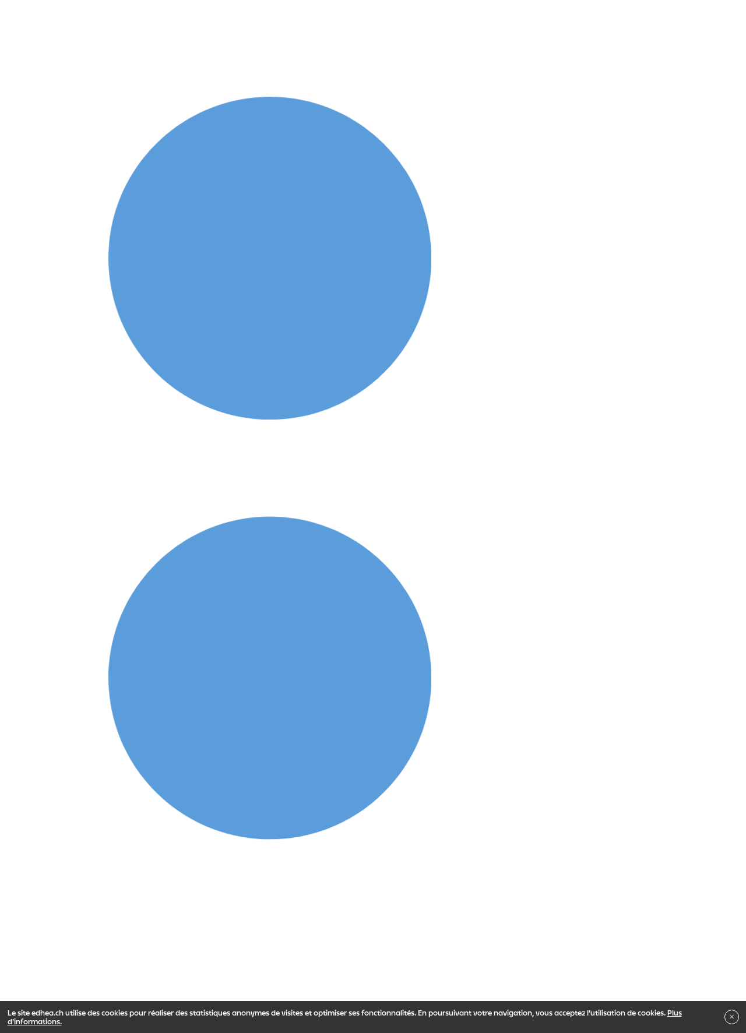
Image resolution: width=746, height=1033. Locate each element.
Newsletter (433, 960)
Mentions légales (255, 960)
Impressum (76, 960)
